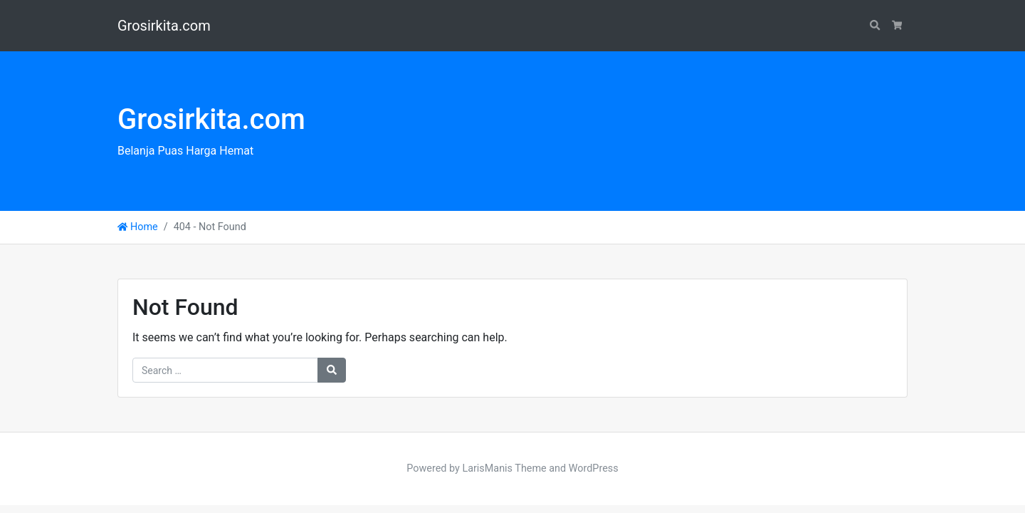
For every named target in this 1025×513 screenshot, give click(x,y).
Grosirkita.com (164, 25)
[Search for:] (225, 370)
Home (137, 227)
